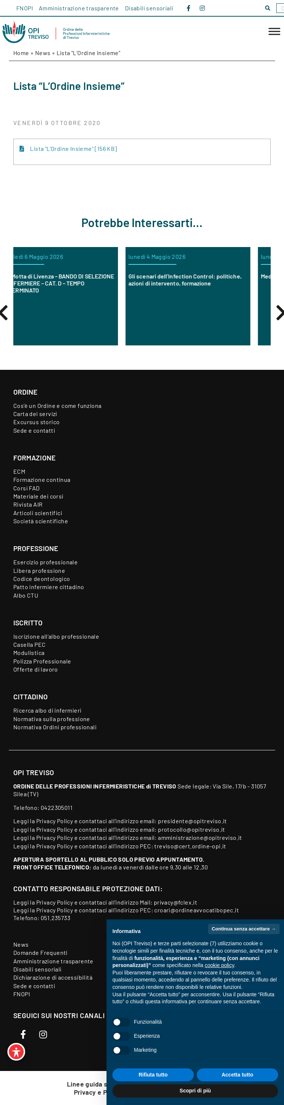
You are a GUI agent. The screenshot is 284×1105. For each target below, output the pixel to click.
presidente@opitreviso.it (192, 820)
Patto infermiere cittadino (48, 586)
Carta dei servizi (35, 413)
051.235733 (55, 917)
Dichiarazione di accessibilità (52, 977)
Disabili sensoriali (149, 7)
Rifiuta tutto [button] (153, 1075)
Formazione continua (42, 479)
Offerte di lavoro (35, 669)
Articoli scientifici (37, 512)
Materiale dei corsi (38, 496)
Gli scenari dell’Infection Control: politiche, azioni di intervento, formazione (205, 280)
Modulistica (28, 652)
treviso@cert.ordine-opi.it (190, 845)
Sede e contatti (34, 430)
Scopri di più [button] (195, 1091)
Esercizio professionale (45, 561)
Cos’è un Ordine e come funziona (57, 405)
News (43, 52)
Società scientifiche (40, 520)
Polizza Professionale (42, 661)
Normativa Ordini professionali (55, 726)
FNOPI (24, 7)
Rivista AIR (28, 504)
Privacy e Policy (98, 1092)
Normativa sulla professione (51, 718)
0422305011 (56, 807)
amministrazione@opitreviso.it (200, 837)
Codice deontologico (41, 578)
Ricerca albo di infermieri (47, 710)
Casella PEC (29, 644)
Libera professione (39, 570)
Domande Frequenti (40, 952)
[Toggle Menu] (274, 31)
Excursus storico (36, 421)
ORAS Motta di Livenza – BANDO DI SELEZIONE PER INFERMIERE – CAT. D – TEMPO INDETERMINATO (75, 283)
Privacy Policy (54, 820)
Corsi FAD (26, 487)
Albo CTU (25, 595)
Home (21, 52)
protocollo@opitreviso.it (191, 829)
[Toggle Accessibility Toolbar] (16, 1052)
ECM (19, 471)
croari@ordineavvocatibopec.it (196, 909)
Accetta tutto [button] (237, 1075)
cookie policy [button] (219, 965)
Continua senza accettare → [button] (244, 929)
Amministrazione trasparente (79, 7)
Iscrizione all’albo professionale (56, 636)
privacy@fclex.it (175, 902)
